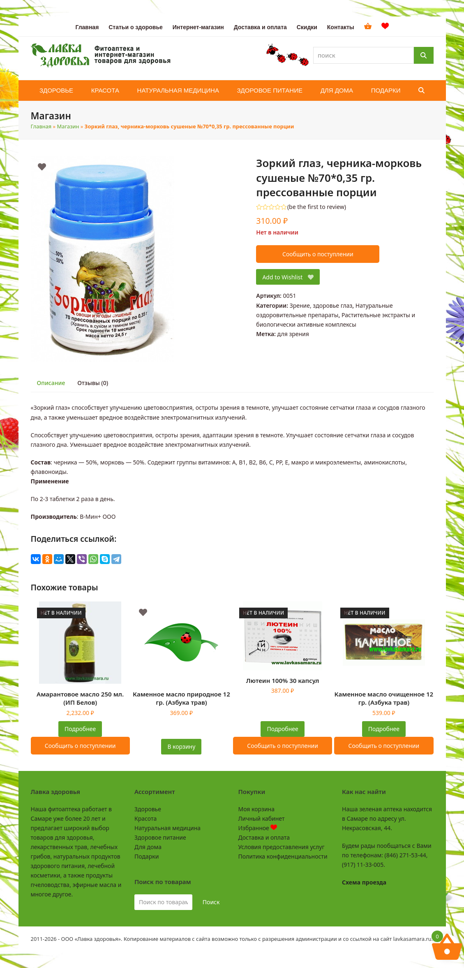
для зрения (293, 334)
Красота (145, 818)
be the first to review (316, 207)
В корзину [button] (181, 746)
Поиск (211, 902)
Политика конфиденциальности (283, 856)
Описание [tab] (51, 383)
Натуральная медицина (167, 828)
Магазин (68, 126)
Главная (41, 126)
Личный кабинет (261, 818)
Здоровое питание (160, 837)
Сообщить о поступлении (317, 254)
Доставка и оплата (264, 837)
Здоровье (147, 809)
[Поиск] (424, 55)
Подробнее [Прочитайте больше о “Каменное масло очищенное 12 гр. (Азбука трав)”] (383, 729)
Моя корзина (256, 809)
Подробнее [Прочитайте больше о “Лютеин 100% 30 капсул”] (282, 729)
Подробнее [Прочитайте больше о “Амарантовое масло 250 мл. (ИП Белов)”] (80, 729)
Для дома (148, 847)
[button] (421, 90)
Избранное (257, 828)
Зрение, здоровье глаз (321, 305)
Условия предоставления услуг (281, 847)
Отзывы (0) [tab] (92, 383)
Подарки (146, 856)
